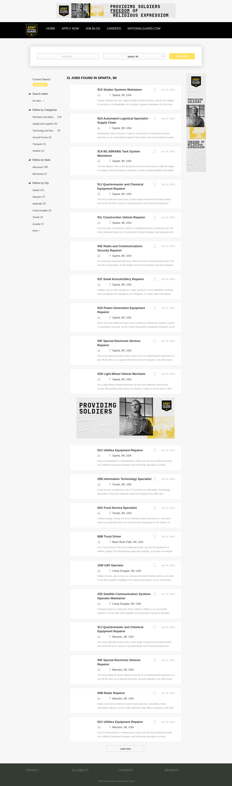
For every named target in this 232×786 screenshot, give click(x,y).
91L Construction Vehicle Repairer (121, 217)
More (35, 230)
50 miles (37, 100)
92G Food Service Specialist (117, 507)
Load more (125, 748)
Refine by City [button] (40, 183)
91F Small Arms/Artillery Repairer (120, 279)
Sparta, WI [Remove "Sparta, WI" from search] (39, 85)
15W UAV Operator (110, 565)
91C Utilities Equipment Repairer (120, 450)
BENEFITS (172, 770)
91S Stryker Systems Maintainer (119, 89)
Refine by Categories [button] (44, 110)
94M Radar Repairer (111, 693)
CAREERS (125, 770)
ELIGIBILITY (80, 770)
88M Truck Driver (109, 536)
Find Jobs (182, 56)
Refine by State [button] (41, 160)
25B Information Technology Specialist (124, 479)
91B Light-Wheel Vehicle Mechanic (121, 374)
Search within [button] (40, 93)
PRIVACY (32, 770)
